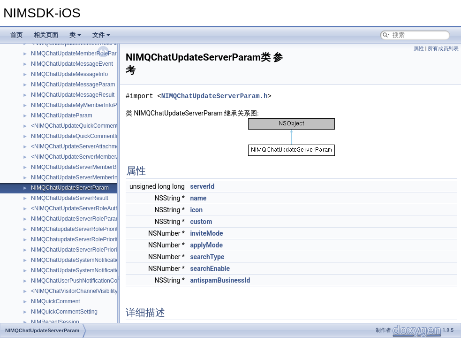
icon (196, 210)
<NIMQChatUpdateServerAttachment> (79, 146)
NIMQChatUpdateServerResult (69, 198)
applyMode (206, 245)
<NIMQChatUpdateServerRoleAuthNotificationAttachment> (104, 208)
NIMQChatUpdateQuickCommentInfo (77, 136)
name (198, 198)
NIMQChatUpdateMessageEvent (72, 64)
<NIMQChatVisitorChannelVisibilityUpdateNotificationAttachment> (113, 291)
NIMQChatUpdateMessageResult (72, 95)
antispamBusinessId (220, 280)
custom (201, 221)
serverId (202, 186)
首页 (16, 34)
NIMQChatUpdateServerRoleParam (76, 218)
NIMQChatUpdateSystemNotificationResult (84, 270)
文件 (101, 34)
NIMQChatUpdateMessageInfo (69, 74)
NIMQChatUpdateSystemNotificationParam (85, 260)
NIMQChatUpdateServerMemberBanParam (85, 167)
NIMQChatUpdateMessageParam (73, 84)
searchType (207, 257)
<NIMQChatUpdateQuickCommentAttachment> (90, 126)
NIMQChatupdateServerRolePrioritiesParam (86, 229)
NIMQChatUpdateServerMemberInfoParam (85, 177)
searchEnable (210, 268)
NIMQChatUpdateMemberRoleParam (77, 53)
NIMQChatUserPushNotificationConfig (78, 280)
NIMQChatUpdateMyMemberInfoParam (80, 105)
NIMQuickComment (55, 301)
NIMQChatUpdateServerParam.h (214, 96)
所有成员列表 (443, 49)
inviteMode (206, 233)
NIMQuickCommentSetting (64, 311)
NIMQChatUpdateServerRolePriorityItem (81, 249)
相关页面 (46, 34)
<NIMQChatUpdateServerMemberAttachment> (89, 157)
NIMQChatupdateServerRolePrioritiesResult (86, 239)
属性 (419, 49)
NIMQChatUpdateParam (61, 115)
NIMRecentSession (55, 322)
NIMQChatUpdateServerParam (70, 187)
